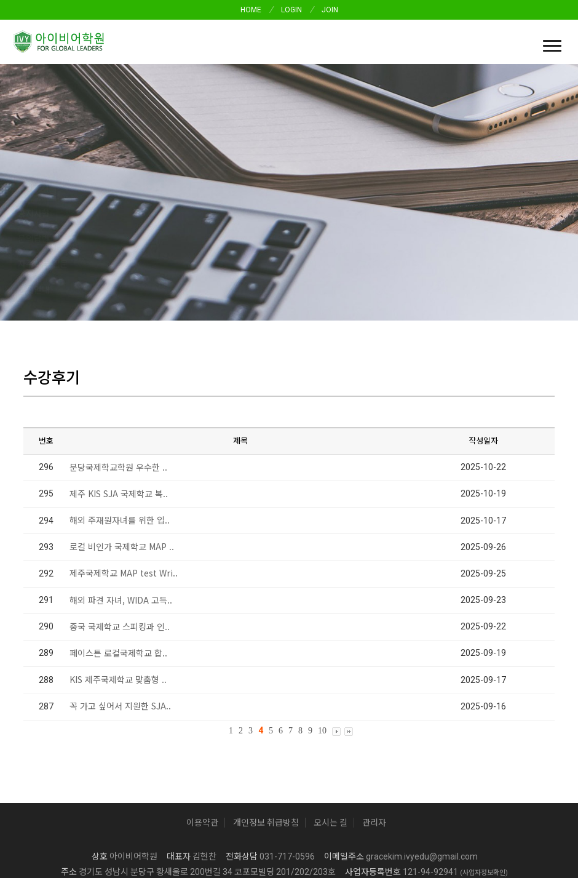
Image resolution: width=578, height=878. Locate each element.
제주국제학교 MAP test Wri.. (123, 472)
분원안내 (229, 188)
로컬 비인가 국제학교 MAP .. (121, 445)
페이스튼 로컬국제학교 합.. (118, 551)
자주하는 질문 (176, 188)
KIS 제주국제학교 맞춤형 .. (118, 578)
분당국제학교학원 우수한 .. (118, 365)
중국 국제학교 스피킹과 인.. (119, 525)
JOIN (330, 10)
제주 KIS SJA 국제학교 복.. (118, 392)
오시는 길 (330, 721)
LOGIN (291, 10)
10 (322, 629)
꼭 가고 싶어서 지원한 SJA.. (120, 605)
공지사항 (78, 188)
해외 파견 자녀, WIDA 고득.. (120, 498)
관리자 (374, 721)
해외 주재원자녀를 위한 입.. (119, 418)
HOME (250, 10)
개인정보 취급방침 (266, 721)
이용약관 (202, 721)
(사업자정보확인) (484, 771)
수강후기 (34, 188)
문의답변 (122, 188)
